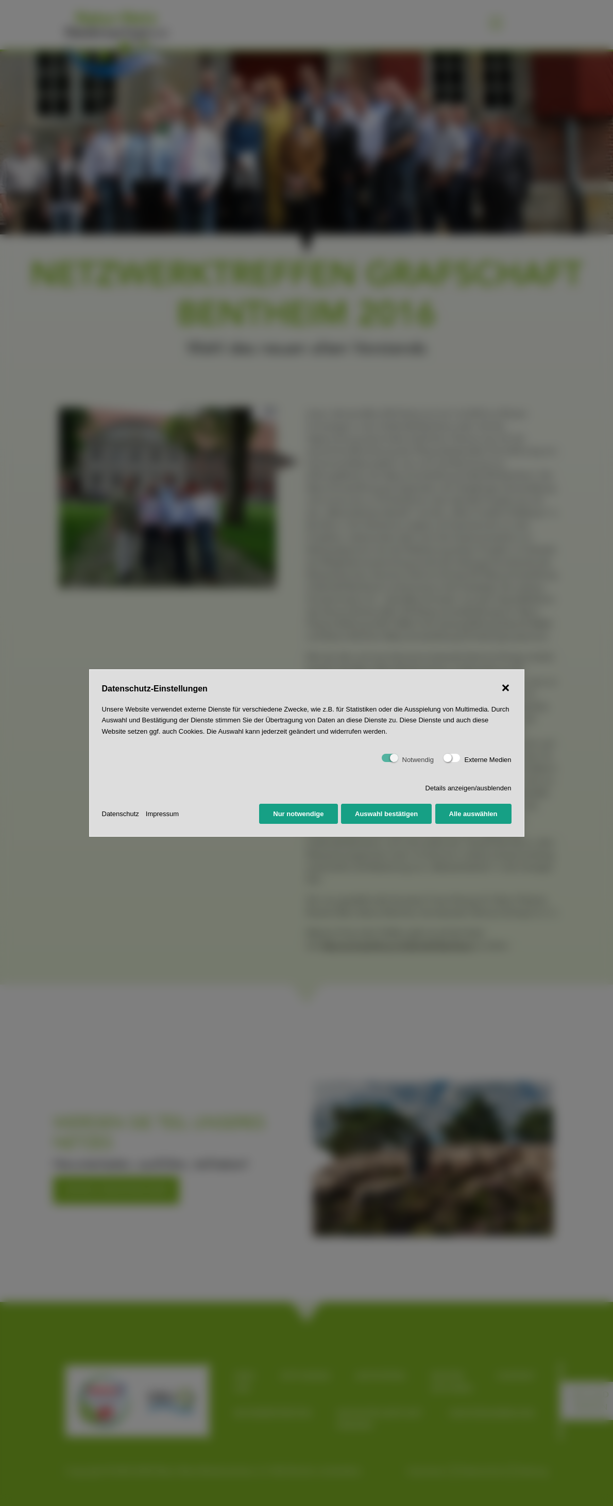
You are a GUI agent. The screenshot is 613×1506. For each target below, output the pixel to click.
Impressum (162, 814)
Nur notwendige (298, 814)
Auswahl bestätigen (386, 814)
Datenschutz (120, 814)
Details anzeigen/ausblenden (468, 788)
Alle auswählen (473, 814)
